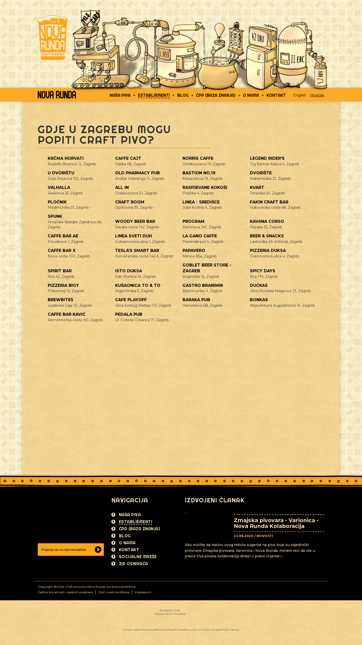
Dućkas (259, 285)
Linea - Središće (201, 202)
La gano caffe (200, 236)
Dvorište (261, 173)
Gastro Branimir (203, 285)
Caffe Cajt (128, 158)
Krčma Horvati (66, 158)
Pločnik (57, 202)
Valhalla (59, 187)
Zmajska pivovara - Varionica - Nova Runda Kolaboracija (276, 523)
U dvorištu (61, 173)
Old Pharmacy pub (137, 173)
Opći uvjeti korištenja (113, 592)
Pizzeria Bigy (63, 285)
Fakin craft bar (269, 202)
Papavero (194, 250)
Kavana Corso (267, 221)
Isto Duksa (128, 270)
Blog (183, 95)
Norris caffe (198, 158)
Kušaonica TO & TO (137, 285)
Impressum (143, 592)
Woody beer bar (135, 221)
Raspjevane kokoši (205, 187)
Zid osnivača (133, 563)
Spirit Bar (60, 270)
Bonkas (259, 299)
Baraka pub (196, 299)
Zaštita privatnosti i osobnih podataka (65, 592)
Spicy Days (262, 270)
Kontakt (276, 95)
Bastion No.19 (199, 173)
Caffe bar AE (63, 236)
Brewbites (60, 299)
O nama (251, 95)
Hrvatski (317, 95)
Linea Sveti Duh (133, 236)
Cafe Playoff (131, 299)
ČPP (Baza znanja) (215, 95)
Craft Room (129, 202)
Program (193, 221)
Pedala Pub (128, 314)
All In (122, 187)
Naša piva (120, 95)
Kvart (257, 187)
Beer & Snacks (267, 236)
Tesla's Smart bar (137, 250)
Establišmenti (154, 95)
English (299, 95)
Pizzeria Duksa (268, 250)
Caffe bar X (61, 250)
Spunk (55, 216)
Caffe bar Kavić (66, 314)
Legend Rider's (267, 158)
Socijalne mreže (138, 556)
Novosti (265, 536)
